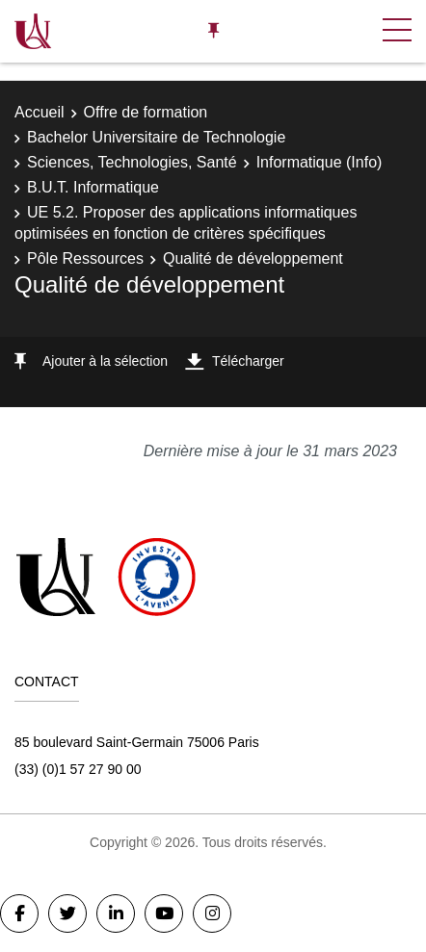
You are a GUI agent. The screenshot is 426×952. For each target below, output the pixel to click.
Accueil (39, 112)
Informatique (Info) (319, 162)
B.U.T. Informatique (93, 187)
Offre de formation (146, 112)
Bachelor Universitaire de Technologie (156, 137)
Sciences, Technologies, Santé (132, 162)
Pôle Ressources (85, 258)
